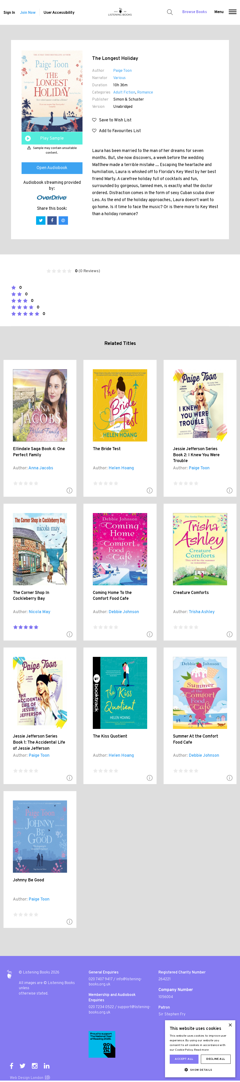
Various (119, 78)
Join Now (28, 13)
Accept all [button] (184, 1059)
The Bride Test (107, 449)
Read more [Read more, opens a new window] (201, 1050)
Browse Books (194, 12)
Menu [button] (219, 12)
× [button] (230, 1025)
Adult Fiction (124, 92)
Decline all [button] (215, 1059)
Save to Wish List (111, 120)
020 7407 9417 (100, 979)
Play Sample (52, 138)
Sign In (9, 13)
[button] (232, 12)
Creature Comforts (191, 593)
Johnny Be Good (28, 880)
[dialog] (200, 1048)
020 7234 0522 (101, 1007)
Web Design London (26, 1078)
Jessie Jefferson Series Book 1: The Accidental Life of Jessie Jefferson (39, 742)
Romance (145, 92)
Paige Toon (122, 71)
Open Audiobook (52, 168)
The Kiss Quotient (110, 736)
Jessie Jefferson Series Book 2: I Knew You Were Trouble (196, 455)
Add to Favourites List (116, 131)
